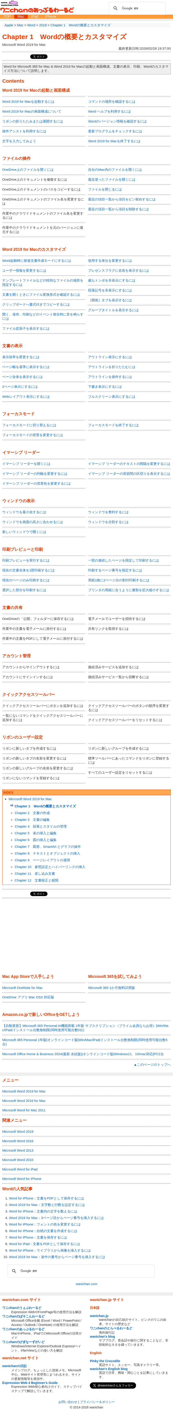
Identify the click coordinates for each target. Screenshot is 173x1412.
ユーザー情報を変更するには (24, 270)
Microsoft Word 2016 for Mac (24, 1101)
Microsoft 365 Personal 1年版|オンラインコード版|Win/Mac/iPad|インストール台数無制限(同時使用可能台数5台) (84, 1042)
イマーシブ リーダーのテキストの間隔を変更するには (129, 464)
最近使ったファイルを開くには (111, 179)
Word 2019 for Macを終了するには (114, 141)
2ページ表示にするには (20, 387)
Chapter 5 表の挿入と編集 (36, 833)
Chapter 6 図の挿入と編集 (36, 840)
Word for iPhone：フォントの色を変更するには (45, 1224)
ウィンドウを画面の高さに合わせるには (32, 522)
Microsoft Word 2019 (17, 1131)
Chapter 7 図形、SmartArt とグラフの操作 (48, 846)
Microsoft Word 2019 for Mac (30, 799)
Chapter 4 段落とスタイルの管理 (41, 826)
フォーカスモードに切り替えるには (29, 425)
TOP (7, 16)
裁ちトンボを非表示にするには (111, 280)
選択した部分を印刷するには (24, 590)
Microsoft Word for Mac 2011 (24, 1110)
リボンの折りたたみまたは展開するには (32, 121)
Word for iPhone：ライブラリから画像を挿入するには (50, 1250)
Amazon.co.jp (15, 1014)
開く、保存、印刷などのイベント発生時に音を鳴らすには (42, 316)
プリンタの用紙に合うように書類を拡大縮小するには (128, 590)
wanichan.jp (99, 1316)
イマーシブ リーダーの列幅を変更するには (34, 473)
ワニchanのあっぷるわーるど (23, 1329)
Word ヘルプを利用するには (109, 111)
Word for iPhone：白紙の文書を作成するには (43, 1231)
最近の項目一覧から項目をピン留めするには (122, 199)
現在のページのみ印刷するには (26, 580)
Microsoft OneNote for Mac (22, 988)
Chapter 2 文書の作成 (32, 813)
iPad (34, 16)
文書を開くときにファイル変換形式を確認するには (41, 294)
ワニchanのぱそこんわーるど (23, 1316)
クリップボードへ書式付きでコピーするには (36, 304)
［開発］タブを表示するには (110, 300)
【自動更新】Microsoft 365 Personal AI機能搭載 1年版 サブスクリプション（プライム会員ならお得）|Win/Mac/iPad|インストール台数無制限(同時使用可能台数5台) (85, 1028)
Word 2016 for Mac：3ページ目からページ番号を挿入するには (56, 1218)
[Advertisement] (86, 936)
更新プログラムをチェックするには (115, 131)
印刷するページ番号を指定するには (115, 570)
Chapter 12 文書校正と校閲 (36, 880)
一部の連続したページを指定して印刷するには (123, 560)
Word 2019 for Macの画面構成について (31, 111)
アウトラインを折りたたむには (111, 367)
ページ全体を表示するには (22, 377)
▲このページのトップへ (152, 1064)
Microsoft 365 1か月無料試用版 (111, 988)
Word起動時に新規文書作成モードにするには (36, 260)
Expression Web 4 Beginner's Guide (30, 1383)
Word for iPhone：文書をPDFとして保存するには (46, 1198)
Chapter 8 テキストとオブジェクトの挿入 (47, 853)
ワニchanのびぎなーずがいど (23, 1342)
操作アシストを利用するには (24, 131)
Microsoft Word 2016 (17, 1141)
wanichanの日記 (14, 1366)
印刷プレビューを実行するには (26, 560)
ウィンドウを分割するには (108, 522)
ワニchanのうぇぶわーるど (21, 1308)
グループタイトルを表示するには (113, 310)
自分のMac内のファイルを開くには (115, 169)
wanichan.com (86, 1284)
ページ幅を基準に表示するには (26, 367)
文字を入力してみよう (19, 141)
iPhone (50, 16)
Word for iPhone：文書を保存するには (38, 1237)
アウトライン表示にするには (110, 357)
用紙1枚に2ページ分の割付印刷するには (118, 580)
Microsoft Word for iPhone (21, 1179)
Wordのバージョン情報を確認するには (117, 121)
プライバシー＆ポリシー (97, 1402)
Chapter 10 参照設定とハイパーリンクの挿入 (50, 867)
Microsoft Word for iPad (19, 1169)
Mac (21, 16)
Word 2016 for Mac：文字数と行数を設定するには (47, 1205)
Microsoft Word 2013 (17, 1150)
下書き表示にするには (105, 387)
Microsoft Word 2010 (17, 1160)
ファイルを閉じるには (105, 189)
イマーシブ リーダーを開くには (26, 464)
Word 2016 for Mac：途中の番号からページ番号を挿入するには (57, 1257)
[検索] (137, 8)
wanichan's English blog (108, 1369)
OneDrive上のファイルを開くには (28, 169)
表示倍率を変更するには (20, 357)
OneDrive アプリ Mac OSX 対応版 (28, 997)
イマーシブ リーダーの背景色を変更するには (36, 483)
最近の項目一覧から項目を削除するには (118, 209)
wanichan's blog (102, 1336)
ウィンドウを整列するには (108, 512)
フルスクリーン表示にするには (111, 396)
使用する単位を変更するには (110, 260)
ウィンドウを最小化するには (24, 512)
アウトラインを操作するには (110, 377)
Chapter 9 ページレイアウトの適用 (42, 860)
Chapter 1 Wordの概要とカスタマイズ (64, 36)
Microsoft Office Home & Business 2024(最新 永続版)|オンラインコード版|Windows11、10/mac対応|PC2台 (83, 1054)
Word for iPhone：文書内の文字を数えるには (43, 1211)
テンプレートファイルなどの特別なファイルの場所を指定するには (42, 282)
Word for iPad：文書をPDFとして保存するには (44, 1244)
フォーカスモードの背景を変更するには (32, 435)
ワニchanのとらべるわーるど (111, 1328)
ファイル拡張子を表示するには (26, 328)
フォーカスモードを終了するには (113, 425)
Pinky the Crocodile (105, 1361)
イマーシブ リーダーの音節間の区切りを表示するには (129, 473)
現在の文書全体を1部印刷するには (28, 570)
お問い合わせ (67, 1402)
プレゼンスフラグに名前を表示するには (118, 270)
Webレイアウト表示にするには (26, 396)
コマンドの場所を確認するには (111, 101)
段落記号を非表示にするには (110, 290)
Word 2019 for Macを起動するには (28, 101)
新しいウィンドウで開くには (24, 532)
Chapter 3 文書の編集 (32, 819)
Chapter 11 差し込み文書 (35, 873)
